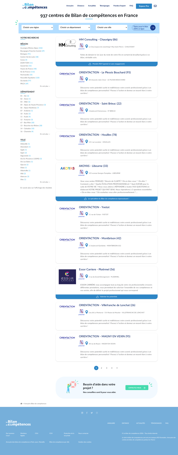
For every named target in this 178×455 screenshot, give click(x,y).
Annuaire (69, 6)
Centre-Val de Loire (29, 57)
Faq (166, 423)
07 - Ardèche (26, 111)
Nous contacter (83, 433)
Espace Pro (144, 6)
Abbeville (25, 144)
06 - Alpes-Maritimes (29, 108)
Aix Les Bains (26, 162)
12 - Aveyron (26, 120)
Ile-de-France (27, 72)
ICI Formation (161, 437)
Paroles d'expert (119, 6)
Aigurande (25, 156)
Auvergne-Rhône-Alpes (31, 48)
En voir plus (45, 86)
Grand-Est (26, 66)
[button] (82, 413)
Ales (23, 179)
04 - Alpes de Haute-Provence (33, 105)
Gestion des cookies (84, 442)
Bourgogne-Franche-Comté (32, 51)
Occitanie (25, 81)
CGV (51, 433)
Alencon (24, 176)
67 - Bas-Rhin (27, 123)
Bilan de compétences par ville (59, 442)
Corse (23, 60)
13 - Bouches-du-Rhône (31, 126)
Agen (23, 153)
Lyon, (37, 442)
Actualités (92, 6)
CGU (36, 433)
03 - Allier (25, 102)
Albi (23, 174)
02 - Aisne (25, 99)
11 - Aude (25, 117)
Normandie (26, 75)
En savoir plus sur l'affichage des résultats (36, 188)
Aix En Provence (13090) (31, 159)
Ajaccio (24, 165)
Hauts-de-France (28, 69)
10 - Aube (25, 114)
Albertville (25, 171)
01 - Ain (24, 96)
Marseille (42, 442)
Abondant (25, 147)
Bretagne (25, 54)
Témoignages (105, 6)
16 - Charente (26, 131)
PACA (24, 84)
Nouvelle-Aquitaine (29, 78)
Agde (23, 150)
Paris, (33, 442)
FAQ (131, 6)
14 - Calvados (27, 128)
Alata (23, 168)
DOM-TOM (26, 63)
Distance (80, 6)
